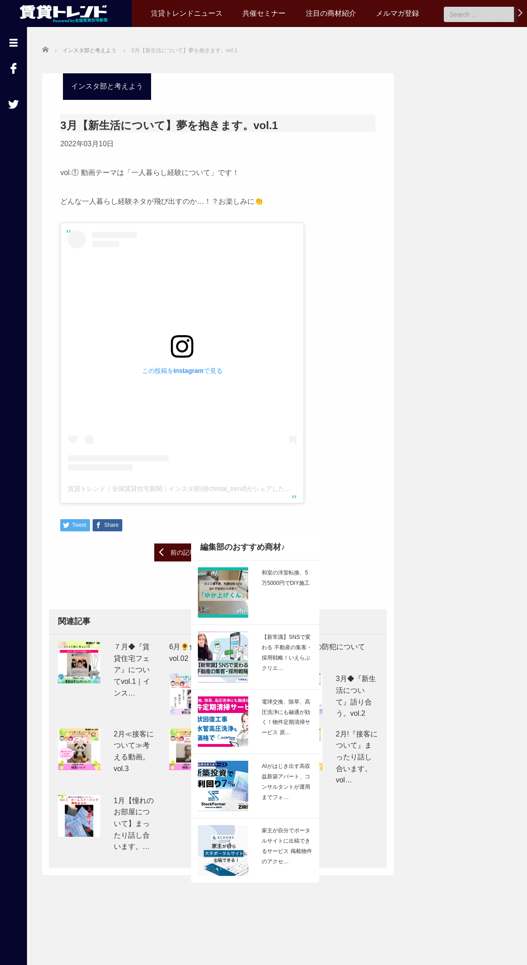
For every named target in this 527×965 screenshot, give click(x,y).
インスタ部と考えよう (107, 86)
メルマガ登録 (397, 13)
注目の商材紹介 (331, 13)
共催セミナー (264, 13)
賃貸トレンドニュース (187, 13)
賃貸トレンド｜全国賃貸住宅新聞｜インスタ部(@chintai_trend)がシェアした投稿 (182, 488)
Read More (478, 573)
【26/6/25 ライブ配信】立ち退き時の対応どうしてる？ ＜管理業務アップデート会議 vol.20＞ (449, 523)
